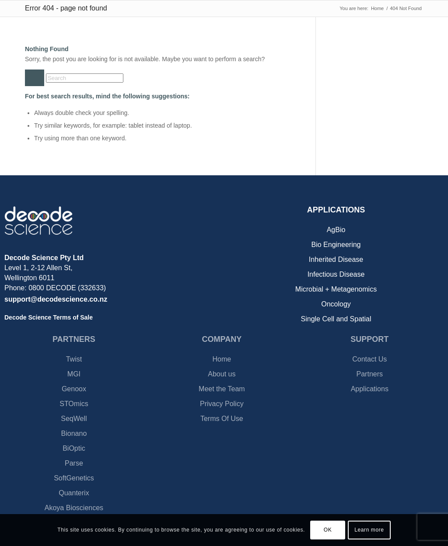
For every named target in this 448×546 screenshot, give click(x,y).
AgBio (336, 229)
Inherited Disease (336, 259)
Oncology (336, 304)
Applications (369, 389)
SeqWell (74, 418)
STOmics (74, 403)
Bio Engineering (336, 244)
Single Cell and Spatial (336, 319)
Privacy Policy (222, 403)
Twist (74, 359)
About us (221, 374)
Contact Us (369, 359)
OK (328, 530)
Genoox (74, 389)
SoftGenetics (74, 478)
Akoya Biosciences (74, 507)
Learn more (369, 530)
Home (222, 359)
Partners (370, 374)
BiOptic (74, 448)
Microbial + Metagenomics (336, 289)
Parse (74, 463)
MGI (73, 374)
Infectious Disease (336, 274)
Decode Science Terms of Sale (48, 317)
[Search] (84, 78)
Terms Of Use (221, 418)
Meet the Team (222, 389)
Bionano (74, 433)
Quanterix (74, 493)
